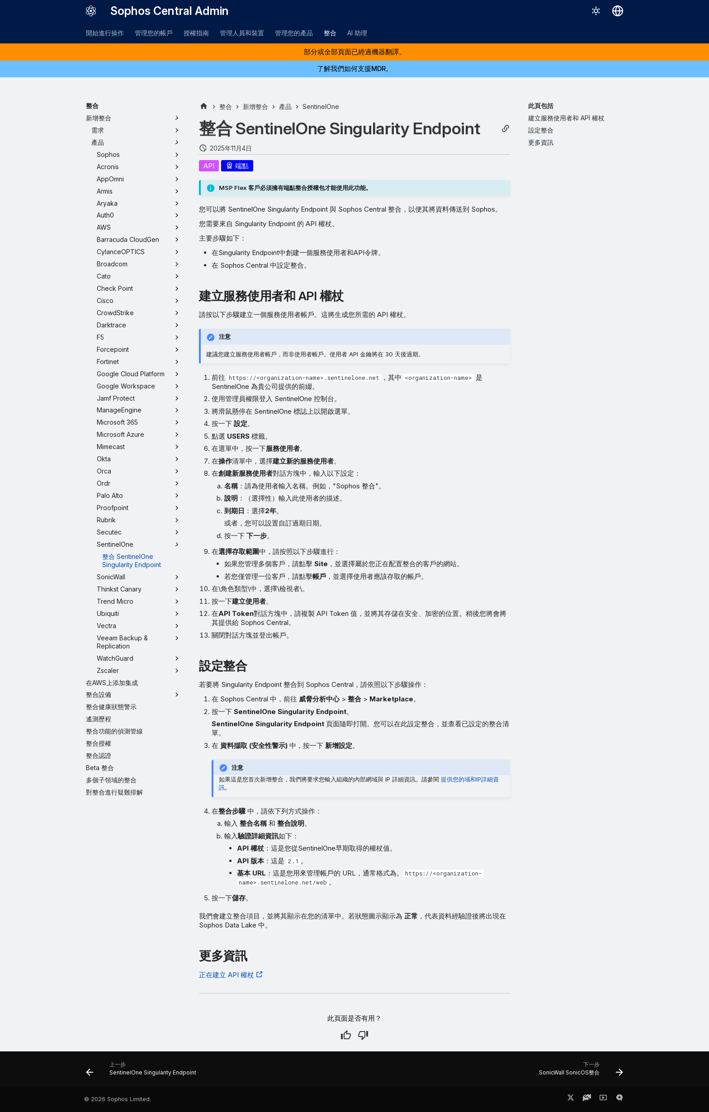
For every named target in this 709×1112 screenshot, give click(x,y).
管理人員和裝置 (242, 33)
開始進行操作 (105, 33)
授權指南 (196, 33)
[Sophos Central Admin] (90, 11)
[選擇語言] (618, 11)
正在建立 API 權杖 (226, 974)
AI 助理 (357, 33)
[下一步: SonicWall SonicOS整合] (578, 1071)
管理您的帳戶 (154, 33)
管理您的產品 (294, 33)
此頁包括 (540, 105)
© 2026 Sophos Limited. (117, 1099)
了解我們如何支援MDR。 (354, 68)
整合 (330, 33)
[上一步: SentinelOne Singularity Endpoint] (143, 1071)
